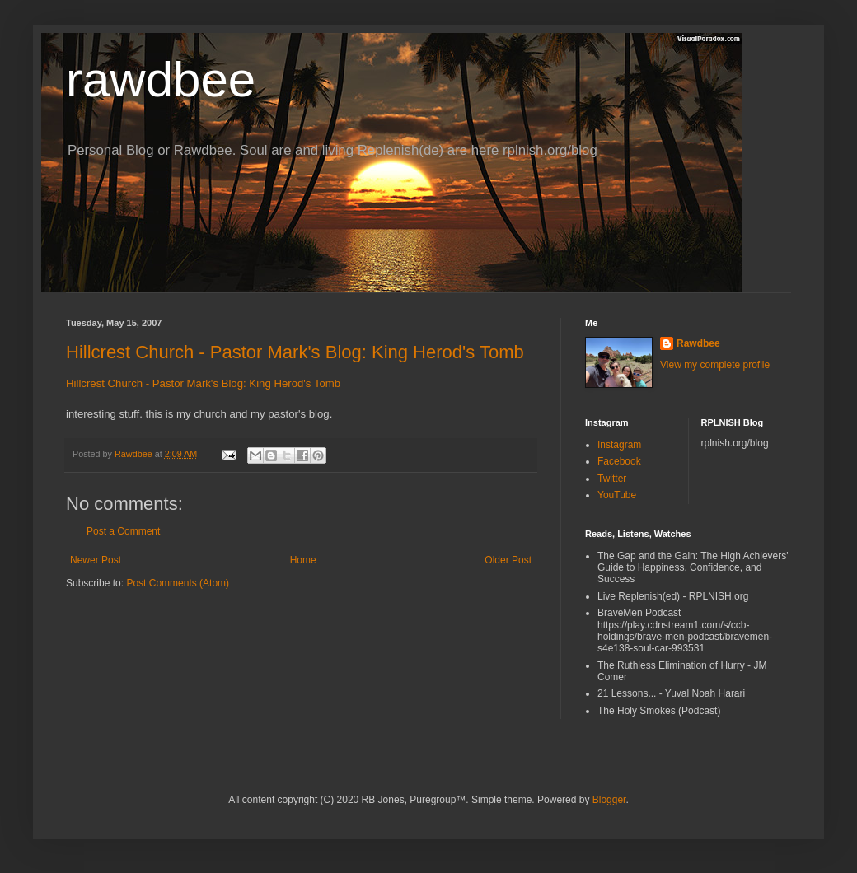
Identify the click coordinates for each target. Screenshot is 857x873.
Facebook (619, 461)
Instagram (619, 445)
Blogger (609, 799)
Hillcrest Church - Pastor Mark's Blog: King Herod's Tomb (295, 352)
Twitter (611, 478)
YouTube (616, 495)
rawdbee (160, 79)
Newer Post (95, 560)
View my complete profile (715, 365)
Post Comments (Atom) (177, 583)
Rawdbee (698, 343)
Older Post (508, 560)
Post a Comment (123, 531)
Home (303, 560)
